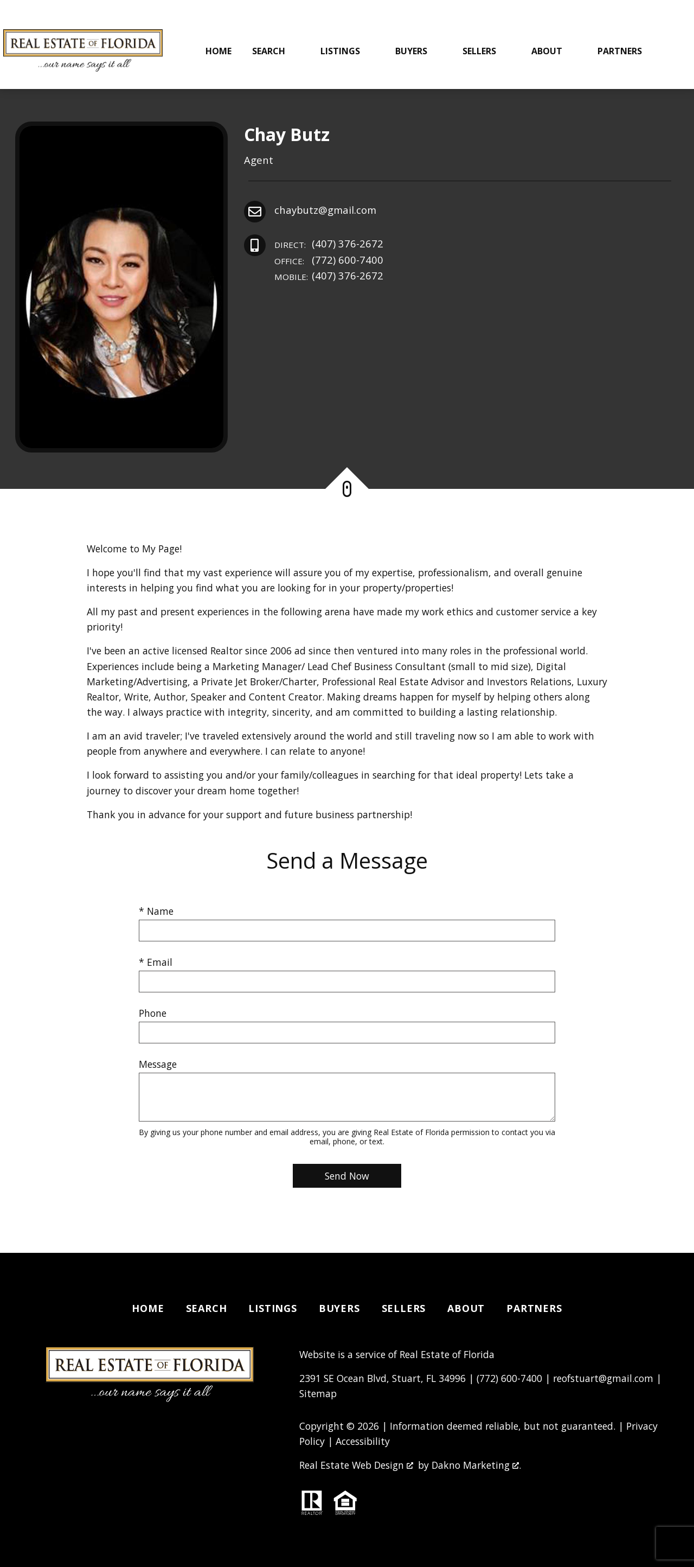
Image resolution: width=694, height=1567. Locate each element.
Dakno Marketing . (476, 1465)
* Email (155, 962)
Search (206, 1308)
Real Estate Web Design (356, 1465)
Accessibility (363, 1441)
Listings (272, 1308)
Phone (152, 1013)
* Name (156, 911)
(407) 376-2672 (328, 244)
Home (218, 51)
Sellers (404, 1308)
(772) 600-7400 (328, 260)
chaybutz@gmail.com (325, 209)
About (466, 1308)
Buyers (339, 1308)
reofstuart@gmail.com (603, 1378)
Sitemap (318, 1393)
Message (158, 1064)
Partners (534, 1308)
